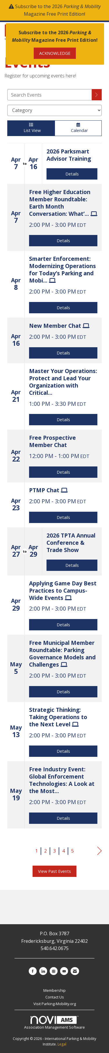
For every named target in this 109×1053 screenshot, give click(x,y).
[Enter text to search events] (49, 94)
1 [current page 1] (36, 851)
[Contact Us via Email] (75, 971)
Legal (62, 1044)
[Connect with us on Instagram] (54, 971)
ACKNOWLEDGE (54, 53)
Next (99, 851)
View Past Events (54, 871)
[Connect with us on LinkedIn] (43, 971)
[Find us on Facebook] (33, 971)
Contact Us (54, 997)
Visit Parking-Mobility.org (54, 1003)
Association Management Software (54, 1023)
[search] (97, 94)
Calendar (78, 128)
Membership (54, 990)
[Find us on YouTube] (64, 971)
